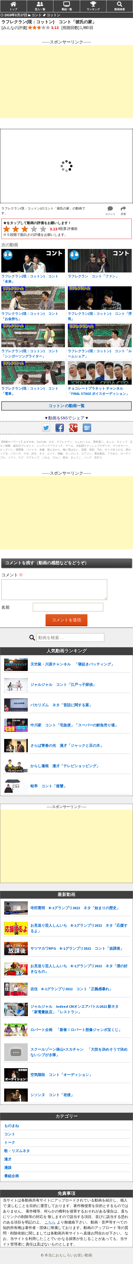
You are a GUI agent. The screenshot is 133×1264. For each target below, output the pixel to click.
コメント (12, 574)
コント (9, 1134)
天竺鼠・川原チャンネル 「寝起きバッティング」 (72, 664)
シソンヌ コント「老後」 (52, 1094)
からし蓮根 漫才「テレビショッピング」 (65, 766)
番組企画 (11, 1176)
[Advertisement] (66, 81)
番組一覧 (67, 9)
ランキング (93, 9)
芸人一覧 (40, 9)
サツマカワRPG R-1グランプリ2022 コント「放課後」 (77, 948)
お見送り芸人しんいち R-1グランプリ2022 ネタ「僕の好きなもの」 (79, 969)
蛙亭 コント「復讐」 (48, 786)
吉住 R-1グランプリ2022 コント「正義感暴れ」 (71, 989)
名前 (5, 607)
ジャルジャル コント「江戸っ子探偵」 (63, 684)
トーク (9, 1142)
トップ (13, 9)
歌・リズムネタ (17, 1150)
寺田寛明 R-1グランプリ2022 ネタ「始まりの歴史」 (75, 908)
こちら (50, 1222)
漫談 (8, 1167)
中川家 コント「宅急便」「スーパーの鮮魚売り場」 (74, 725)
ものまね (11, 1125)
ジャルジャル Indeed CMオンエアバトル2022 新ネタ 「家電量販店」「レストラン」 (76, 1009)
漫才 (8, 1159)
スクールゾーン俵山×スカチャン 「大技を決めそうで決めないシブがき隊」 (79, 1052)
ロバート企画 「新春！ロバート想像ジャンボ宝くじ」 (76, 1029)
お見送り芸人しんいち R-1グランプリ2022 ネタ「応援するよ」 (79, 928)
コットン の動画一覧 (66, 405)
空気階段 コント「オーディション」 (61, 1074)
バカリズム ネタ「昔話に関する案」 (61, 705)
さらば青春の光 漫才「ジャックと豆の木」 (67, 745)
